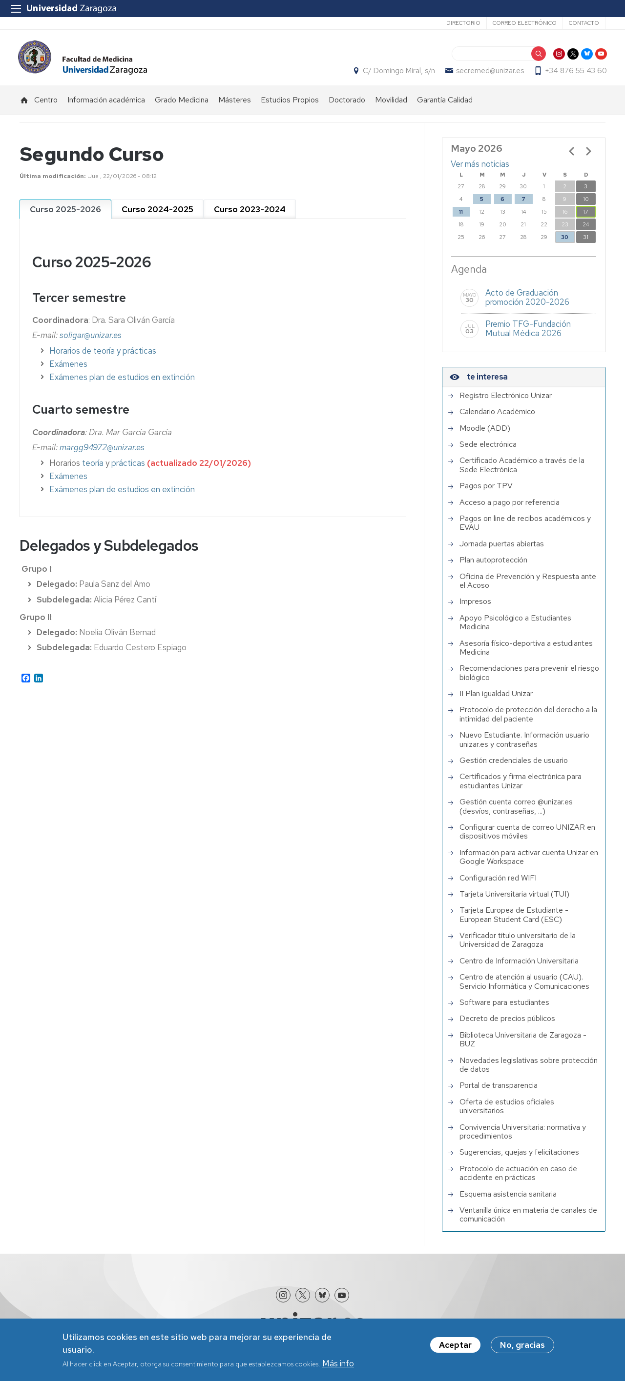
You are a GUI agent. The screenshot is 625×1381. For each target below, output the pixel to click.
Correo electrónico (525, 23)
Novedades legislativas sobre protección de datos (528, 1070)
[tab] (65, 214)
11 (461, 217)
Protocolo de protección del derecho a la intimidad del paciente (528, 720)
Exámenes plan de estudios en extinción (122, 383)
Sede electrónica (488, 449)
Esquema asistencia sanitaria (508, 1199)
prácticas (128, 468)
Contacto (584, 23)
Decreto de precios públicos (507, 1024)
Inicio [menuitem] (24, 105)
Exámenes (68, 369)
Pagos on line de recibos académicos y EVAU (525, 529)
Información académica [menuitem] (106, 105)
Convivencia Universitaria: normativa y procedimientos (522, 1137)
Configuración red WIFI (498, 883)
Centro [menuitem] (46, 105)
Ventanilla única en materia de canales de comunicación (528, 1220)
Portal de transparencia (498, 1090)
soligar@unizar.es (91, 340)
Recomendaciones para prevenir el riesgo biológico (529, 678)
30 (564, 243)
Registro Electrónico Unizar (505, 401)
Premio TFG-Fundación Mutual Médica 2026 (528, 334)
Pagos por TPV (486, 491)
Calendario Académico (497, 417)
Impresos (475, 606)
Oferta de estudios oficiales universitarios (506, 1112)
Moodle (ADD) (484, 433)
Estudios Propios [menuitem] (290, 105)
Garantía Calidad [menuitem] (445, 105)
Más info (338, 1363)
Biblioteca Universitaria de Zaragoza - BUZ (522, 1045)
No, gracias (522, 1345)
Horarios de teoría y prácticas (102, 356)
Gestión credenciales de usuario (513, 765)
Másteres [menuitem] (234, 105)
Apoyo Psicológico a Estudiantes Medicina (515, 628)
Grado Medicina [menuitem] (181, 105)
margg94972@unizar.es (102, 452)
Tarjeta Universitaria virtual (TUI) (514, 899)
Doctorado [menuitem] (347, 105)
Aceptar (455, 1345)
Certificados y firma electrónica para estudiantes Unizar (520, 787)
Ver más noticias (480, 169)
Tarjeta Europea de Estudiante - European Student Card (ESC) (513, 920)
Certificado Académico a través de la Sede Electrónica (521, 470)
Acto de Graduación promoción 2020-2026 (527, 303)
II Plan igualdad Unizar (496, 699)
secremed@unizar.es (488, 74)
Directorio (463, 23)
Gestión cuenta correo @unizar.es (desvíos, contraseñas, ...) (516, 812)
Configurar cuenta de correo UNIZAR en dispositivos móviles (527, 837)
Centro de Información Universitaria (519, 966)
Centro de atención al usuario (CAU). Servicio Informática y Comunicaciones (524, 987)
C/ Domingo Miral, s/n (397, 74)
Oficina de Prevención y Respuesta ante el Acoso (527, 587)
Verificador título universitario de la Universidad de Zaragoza (517, 946)
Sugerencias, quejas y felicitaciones (519, 1157)
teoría (93, 468)
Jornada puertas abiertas (501, 549)
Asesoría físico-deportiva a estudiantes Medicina (526, 653)
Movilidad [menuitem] (391, 105)
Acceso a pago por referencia (509, 507)
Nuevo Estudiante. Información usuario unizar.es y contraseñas (524, 745)
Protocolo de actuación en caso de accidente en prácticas (518, 1179)
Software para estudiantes (504, 1007)
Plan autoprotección (493, 565)
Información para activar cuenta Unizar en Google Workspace (528, 863)
